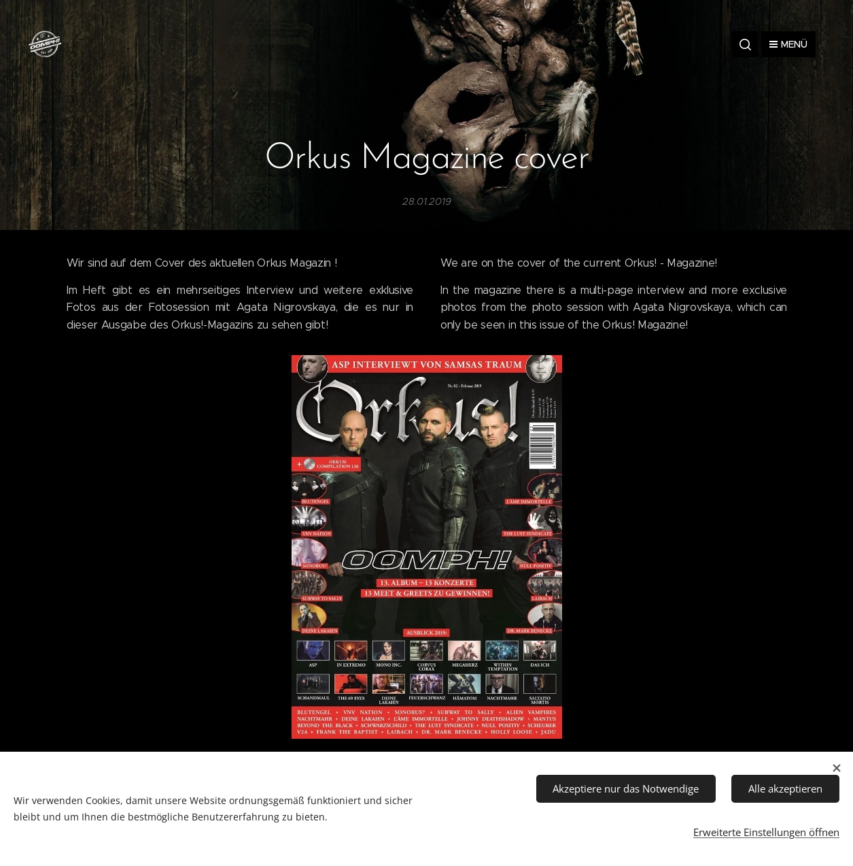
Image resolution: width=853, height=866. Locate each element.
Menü (788, 44)
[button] (745, 44)
